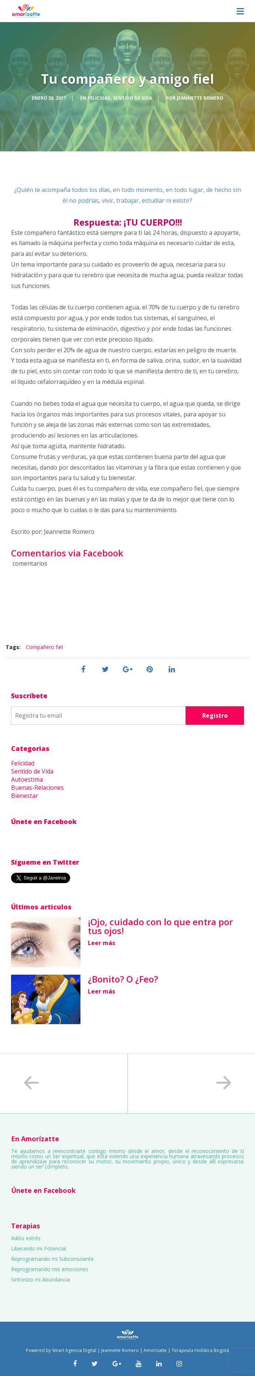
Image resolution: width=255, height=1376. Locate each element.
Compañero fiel (44, 647)
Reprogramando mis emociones (49, 1269)
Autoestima (27, 779)
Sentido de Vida (132, 98)
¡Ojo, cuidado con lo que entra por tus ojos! (160, 926)
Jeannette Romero (200, 98)
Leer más (101, 943)
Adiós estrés (26, 1238)
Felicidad (99, 98)
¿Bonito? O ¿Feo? (123, 979)
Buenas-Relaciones (37, 787)
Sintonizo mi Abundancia (40, 1279)
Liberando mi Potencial (38, 1248)
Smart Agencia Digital (74, 1350)
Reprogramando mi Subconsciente (52, 1258)
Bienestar (24, 796)
